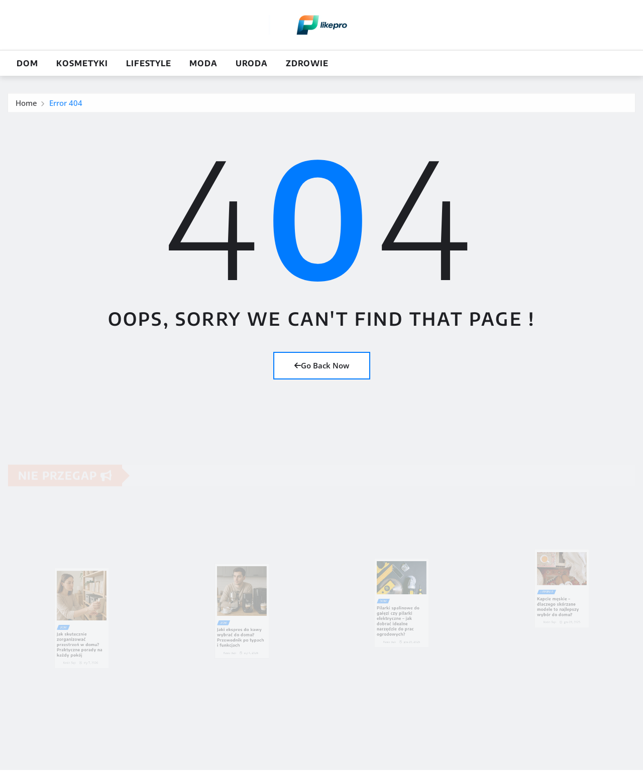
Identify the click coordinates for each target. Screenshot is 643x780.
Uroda (252, 63)
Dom (27, 63)
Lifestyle (148, 63)
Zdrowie (307, 63)
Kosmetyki (82, 63)
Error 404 (65, 104)
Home (26, 104)
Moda (203, 63)
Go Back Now (321, 365)
